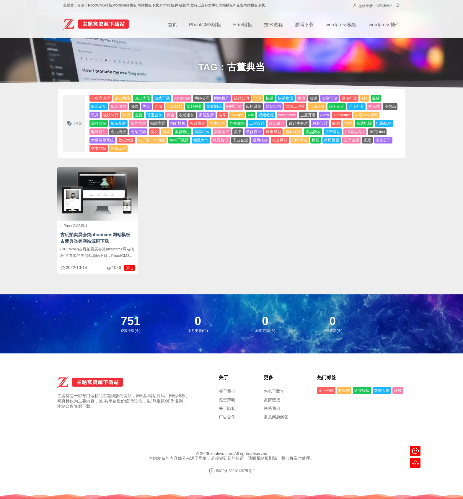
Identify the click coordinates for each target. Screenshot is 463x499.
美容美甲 (221, 132)
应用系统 (253, 106)
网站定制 (234, 106)
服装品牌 (118, 123)
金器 (139, 115)
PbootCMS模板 (205, 24)
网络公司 (202, 98)
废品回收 (313, 132)
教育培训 (220, 140)
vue (251, 115)
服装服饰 (118, 106)
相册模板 (177, 123)
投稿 (384, 6)
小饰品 (390, 106)
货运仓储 (329, 98)
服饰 (134, 106)
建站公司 (273, 106)
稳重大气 (200, 140)
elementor (341, 115)
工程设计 (257, 123)
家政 (367, 140)
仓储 (257, 98)
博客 (315, 140)
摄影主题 (158, 123)
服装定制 (98, 106)
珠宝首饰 (154, 115)
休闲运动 (336, 106)
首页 (172, 24)
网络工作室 (295, 106)
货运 (313, 98)
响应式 (374, 106)
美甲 (238, 132)
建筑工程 (118, 148)
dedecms (182, 98)
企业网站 (122, 98)
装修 (222, 115)
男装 (146, 106)
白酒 (336, 123)
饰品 (127, 115)
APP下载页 (179, 140)
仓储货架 (138, 132)
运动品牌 (317, 106)
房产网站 (332, 132)
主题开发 (308, 115)
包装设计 (320, 123)
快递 (269, 98)
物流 (301, 98)
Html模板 (242, 24)
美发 (154, 132)
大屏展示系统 (102, 140)
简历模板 (331, 140)
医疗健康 (351, 140)
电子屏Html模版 (151, 140)
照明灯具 (356, 106)
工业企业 (240, 140)
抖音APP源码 (366, 115)
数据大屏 (126, 140)
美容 (166, 132)
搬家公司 (383, 140)
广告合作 (227, 417)
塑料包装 (194, 106)
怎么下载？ (274, 391)
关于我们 (227, 391)
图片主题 (138, 123)
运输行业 (349, 98)
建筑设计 (276, 123)
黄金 (171, 115)
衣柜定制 (186, 115)
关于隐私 (227, 408)
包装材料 (174, 106)
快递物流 (285, 98)
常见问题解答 (276, 417)
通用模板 (260, 140)
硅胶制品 (110, 115)
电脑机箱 (384, 123)
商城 (398, 390)
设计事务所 (298, 123)
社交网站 (280, 140)
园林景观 (293, 132)
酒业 (348, 123)
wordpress (287, 115)
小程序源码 (100, 98)
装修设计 (253, 132)
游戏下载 (162, 98)
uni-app (237, 115)
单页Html (377, 132)
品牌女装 (98, 123)
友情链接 (272, 399)
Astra (324, 115)
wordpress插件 (384, 24)
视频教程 (266, 115)
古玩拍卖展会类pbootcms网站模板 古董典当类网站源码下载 (95, 238)
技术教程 (273, 24)
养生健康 (237, 123)
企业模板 (118, 132)
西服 (158, 106)
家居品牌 (206, 115)
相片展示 (197, 123)
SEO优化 (142, 98)
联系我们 (272, 408)
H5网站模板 (355, 132)
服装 (376, 98)
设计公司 (241, 98)
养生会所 (217, 123)
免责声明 (227, 399)
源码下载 (304, 24)
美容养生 (182, 132)
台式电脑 (364, 123)
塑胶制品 (214, 106)
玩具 (95, 115)
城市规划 (273, 132)
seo (364, 98)
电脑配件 (98, 132)
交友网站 (98, 148)
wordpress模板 (341, 24)
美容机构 (202, 132)
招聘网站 (299, 140)
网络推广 (221, 98)
